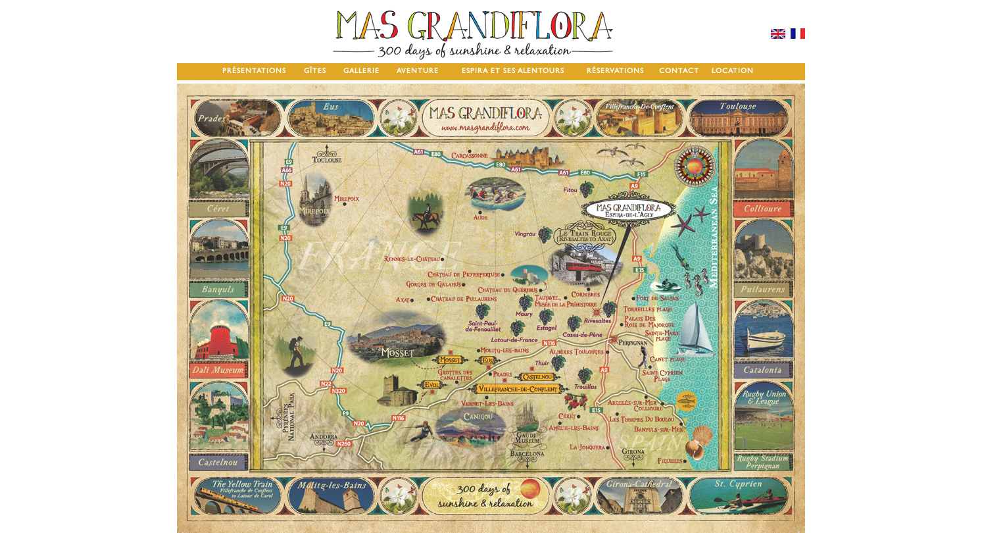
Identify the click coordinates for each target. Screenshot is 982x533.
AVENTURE (418, 70)
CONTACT (679, 70)
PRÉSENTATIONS (254, 70)
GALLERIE (361, 70)
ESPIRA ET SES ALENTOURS (513, 70)
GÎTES (315, 70)
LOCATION (733, 70)
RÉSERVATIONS (615, 70)
